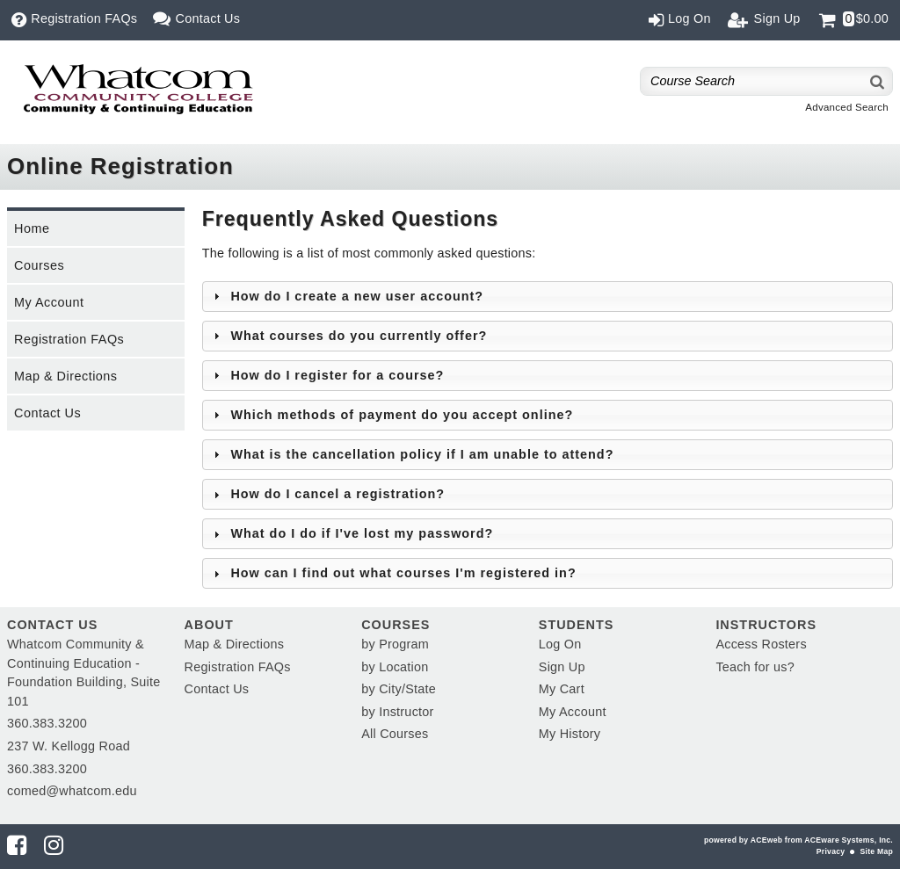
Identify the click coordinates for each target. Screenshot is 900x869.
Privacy (831, 851)
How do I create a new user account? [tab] (346, 296)
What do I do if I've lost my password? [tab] (351, 533)
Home (31, 228)
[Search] (878, 81)
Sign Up (562, 667)
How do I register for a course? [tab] (326, 375)
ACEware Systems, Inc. (848, 840)
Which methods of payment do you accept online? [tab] (391, 415)
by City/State (398, 689)
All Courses (394, 734)
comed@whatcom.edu (72, 791)
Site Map (876, 851)
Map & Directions (66, 376)
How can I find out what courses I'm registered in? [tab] (393, 573)
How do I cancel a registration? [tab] (327, 494)
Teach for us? (755, 667)
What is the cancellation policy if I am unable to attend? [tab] (411, 454)
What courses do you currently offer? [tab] (348, 336)
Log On (560, 644)
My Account (48, 302)
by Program (395, 644)
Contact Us (47, 413)
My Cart (561, 689)
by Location (394, 667)
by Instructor (397, 712)
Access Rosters (760, 644)
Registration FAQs (69, 339)
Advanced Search (847, 107)
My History (569, 734)
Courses (39, 265)
